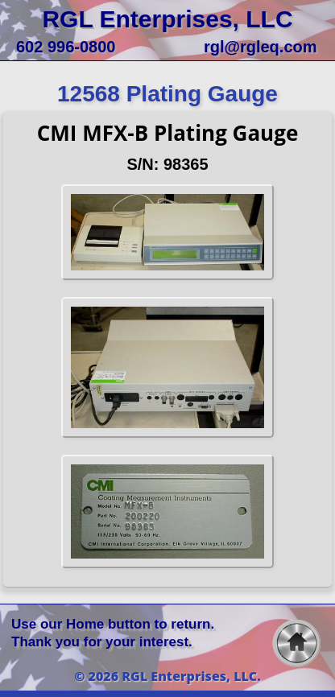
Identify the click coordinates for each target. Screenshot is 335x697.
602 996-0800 (65, 47)
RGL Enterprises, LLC (167, 19)
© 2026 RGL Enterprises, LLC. (167, 676)
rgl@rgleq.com (260, 47)
